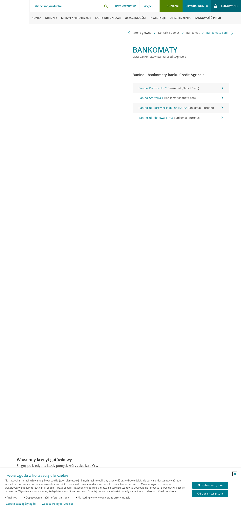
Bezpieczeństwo (126, 6)
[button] (234, 474)
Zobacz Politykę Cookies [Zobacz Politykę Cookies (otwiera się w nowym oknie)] (58, 503)
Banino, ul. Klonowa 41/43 (181, 118)
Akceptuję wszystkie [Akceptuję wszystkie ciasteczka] (210, 485)
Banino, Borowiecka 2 (181, 88)
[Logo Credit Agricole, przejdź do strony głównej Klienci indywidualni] (15, 12)
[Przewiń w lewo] (129, 32)
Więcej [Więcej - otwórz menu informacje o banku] (148, 6)
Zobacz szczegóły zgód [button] (21, 503)
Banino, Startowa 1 (181, 98)
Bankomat (172, 32)
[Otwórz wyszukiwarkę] (106, 6)
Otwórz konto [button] (197, 6)
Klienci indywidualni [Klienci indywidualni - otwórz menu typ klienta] (48, 6)
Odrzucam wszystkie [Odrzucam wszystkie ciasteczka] (210, 494)
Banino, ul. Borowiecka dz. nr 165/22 (181, 108)
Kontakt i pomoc (148, 32)
